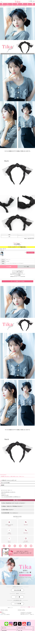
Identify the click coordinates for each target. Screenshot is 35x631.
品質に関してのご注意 (4, 495)
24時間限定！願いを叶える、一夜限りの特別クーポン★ (9, 476)
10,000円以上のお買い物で (9, 523)
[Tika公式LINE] (20, 546)
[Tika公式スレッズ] (9, 546)
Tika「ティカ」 (8, 259)
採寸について (3, 493)
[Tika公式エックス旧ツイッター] (14, 546)
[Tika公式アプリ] (17, 552)
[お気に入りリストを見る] (29, 1)
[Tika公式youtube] (31, 546)
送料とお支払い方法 (21, 627)
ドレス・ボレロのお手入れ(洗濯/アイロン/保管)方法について (10, 496)
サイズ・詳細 (26, 266)
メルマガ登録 (17, 603)
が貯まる (9, 539)
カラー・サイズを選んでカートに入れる (17, 281)
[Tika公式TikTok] (25, 546)
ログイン (17, 597)
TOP (0, 6)
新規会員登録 (17, 590)
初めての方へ (4, 627)
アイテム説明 (8, 266)
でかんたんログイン (25, 539)
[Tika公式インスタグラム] (4, 546)
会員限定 (9, 531)
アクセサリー (4, 6)
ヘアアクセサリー (8, 6)
